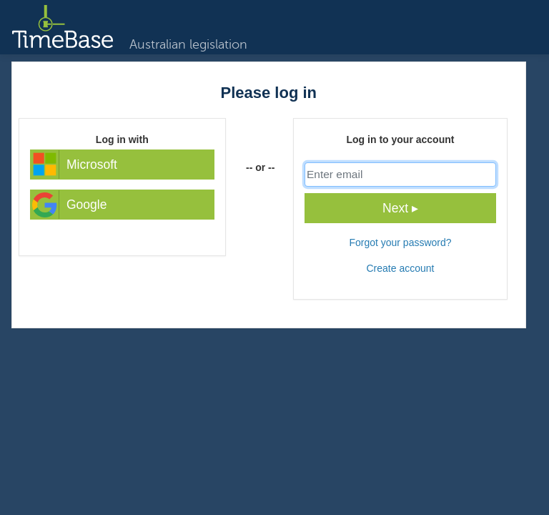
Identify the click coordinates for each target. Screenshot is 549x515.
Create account (400, 268)
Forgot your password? (400, 242)
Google (69, 204)
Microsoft (74, 164)
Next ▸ (400, 208)
